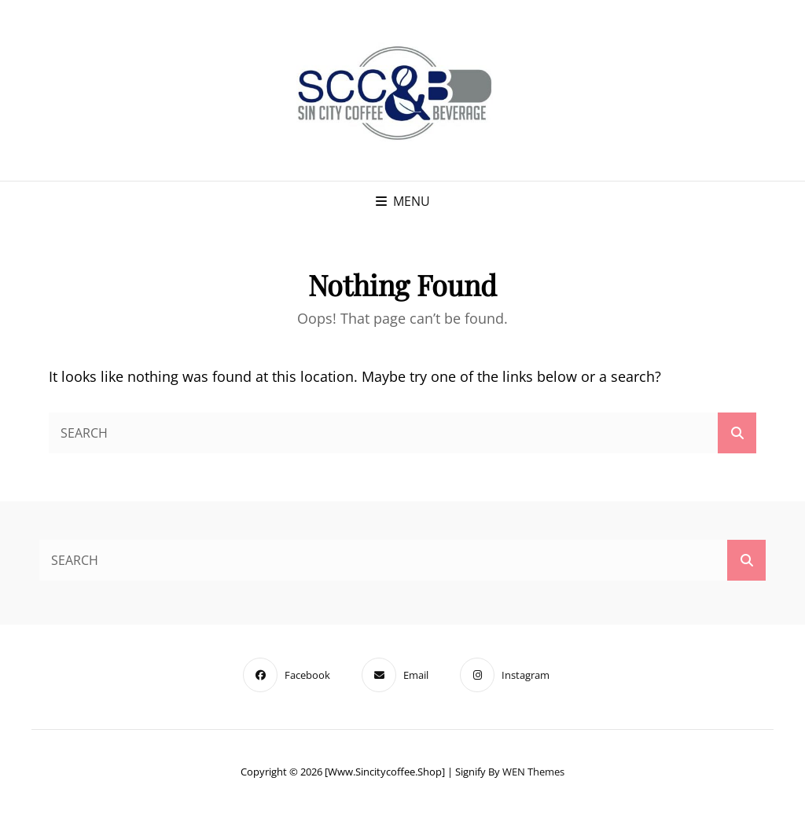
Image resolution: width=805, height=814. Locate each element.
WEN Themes (533, 771)
